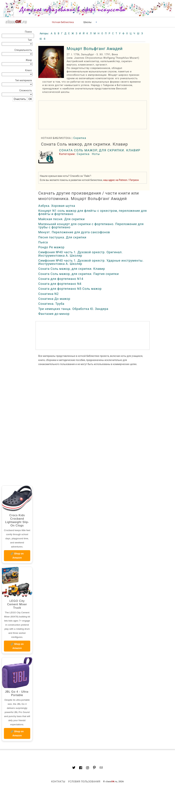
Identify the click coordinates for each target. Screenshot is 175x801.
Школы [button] (87, 22)
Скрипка (79, 138)
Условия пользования (84, 781)
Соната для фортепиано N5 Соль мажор (70, 288)
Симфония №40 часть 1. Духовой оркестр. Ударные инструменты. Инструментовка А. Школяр (91, 262)
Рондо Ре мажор (51, 247)
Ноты (96, 154)
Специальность (23, 50)
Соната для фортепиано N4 (59, 283)
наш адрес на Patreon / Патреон (121, 180)
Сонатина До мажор (54, 299)
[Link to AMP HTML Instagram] (87, 768)
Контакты (58, 781)
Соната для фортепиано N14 (60, 279)
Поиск (28, 31)
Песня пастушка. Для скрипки (62, 237)
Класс (28, 70)
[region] (92, 115)
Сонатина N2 (48, 294)
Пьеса (43, 242)
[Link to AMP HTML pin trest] (94, 768)
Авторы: (44, 33)
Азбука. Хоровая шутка (56, 206)
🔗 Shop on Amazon (17, 555)
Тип (30, 40)
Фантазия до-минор (54, 314)
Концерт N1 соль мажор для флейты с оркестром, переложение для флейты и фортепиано (92, 212)
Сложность (25, 90)
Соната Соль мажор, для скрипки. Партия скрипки (78, 274)
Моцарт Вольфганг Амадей (95, 48)
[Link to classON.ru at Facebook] (80, 768)
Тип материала (23, 80)
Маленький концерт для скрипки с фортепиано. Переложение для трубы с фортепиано (91, 225)
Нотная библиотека (63, 22)
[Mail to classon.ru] (101, 768)
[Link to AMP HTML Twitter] (73, 768)
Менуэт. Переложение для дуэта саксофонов (74, 232)
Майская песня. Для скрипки (61, 219)
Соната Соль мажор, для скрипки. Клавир (99, 150)
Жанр (29, 60)
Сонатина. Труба (51, 303)
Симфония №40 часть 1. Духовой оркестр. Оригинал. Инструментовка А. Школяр (80, 253)
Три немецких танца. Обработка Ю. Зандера (73, 309)
